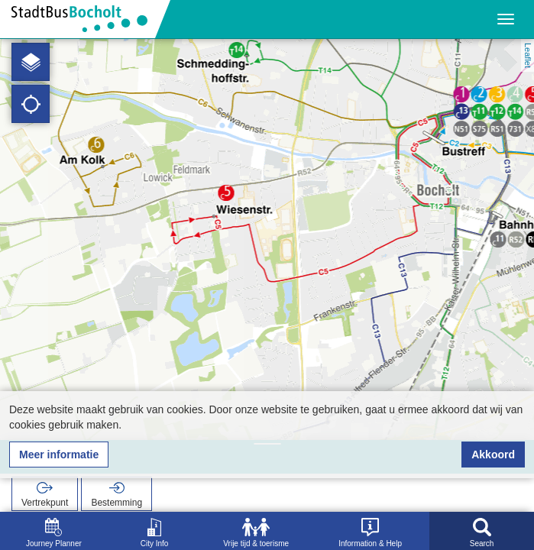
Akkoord (493, 454)
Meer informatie (59, 454)
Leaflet (527, 55)
